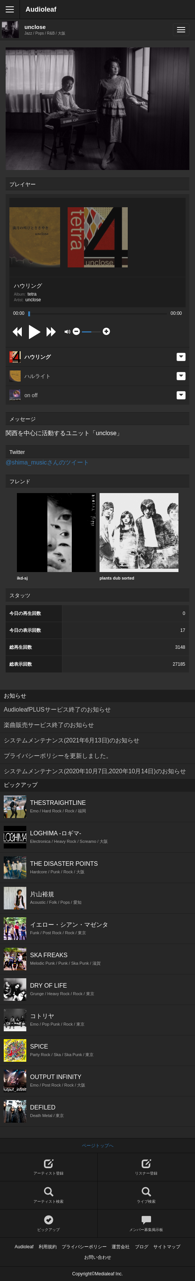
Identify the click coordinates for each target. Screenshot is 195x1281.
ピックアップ (48, 1224)
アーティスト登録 (48, 1167)
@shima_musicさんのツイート (47, 462)
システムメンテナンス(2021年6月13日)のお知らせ (71, 740)
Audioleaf (41, 9)
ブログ (141, 1246)
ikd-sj (56, 536)
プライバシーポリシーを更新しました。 (58, 756)
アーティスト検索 (48, 1195)
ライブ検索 (146, 1195)
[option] (56, 537)
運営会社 (121, 1246)
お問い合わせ (97, 1257)
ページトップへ (97, 1145)
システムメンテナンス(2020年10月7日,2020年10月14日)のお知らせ (95, 771)
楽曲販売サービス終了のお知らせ (49, 725)
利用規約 (48, 1246)
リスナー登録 (146, 1167)
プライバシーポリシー (84, 1246)
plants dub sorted (139, 536)
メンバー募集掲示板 (146, 1224)
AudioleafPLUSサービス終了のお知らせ (57, 709)
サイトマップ (166, 1246)
